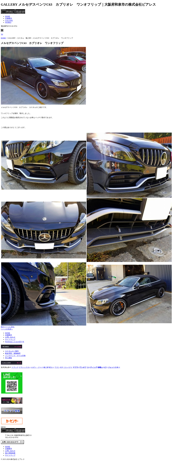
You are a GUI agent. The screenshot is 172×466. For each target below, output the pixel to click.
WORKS (8, 22)
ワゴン (57, 367)
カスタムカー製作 (12, 351)
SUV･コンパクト (66, 367)
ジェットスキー (114, 367)
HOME (7, 16)
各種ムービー (102, 367)
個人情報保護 (10, 453)
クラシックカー (25, 367)
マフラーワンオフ (79, 367)
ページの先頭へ (7, 329)
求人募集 (8, 358)
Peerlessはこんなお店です (14, 342)
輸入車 (45, 367)
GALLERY (9, 20)
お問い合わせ (10, 337)
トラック (14, 367)
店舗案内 (8, 18)
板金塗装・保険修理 (12, 353)
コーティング (92, 367)
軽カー (51, 367)
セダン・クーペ (37, 367)
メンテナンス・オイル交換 (15, 356)
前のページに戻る (7, 327)
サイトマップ (10, 339)
